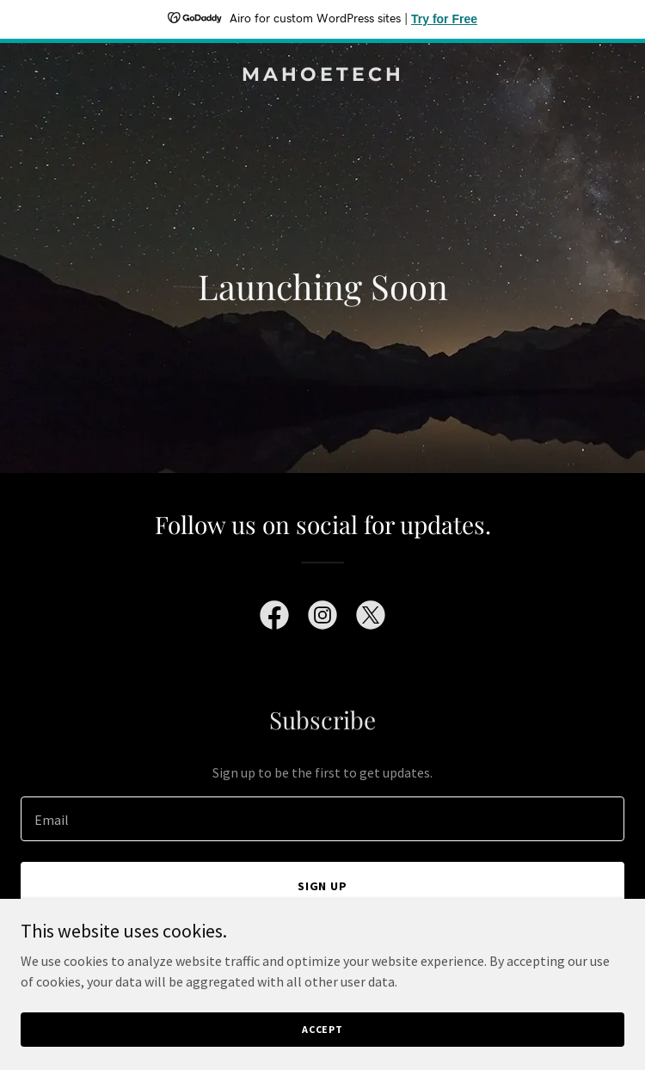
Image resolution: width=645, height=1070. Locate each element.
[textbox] (322, 818)
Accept (322, 1029)
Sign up (323, 886)
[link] (322, 75)
